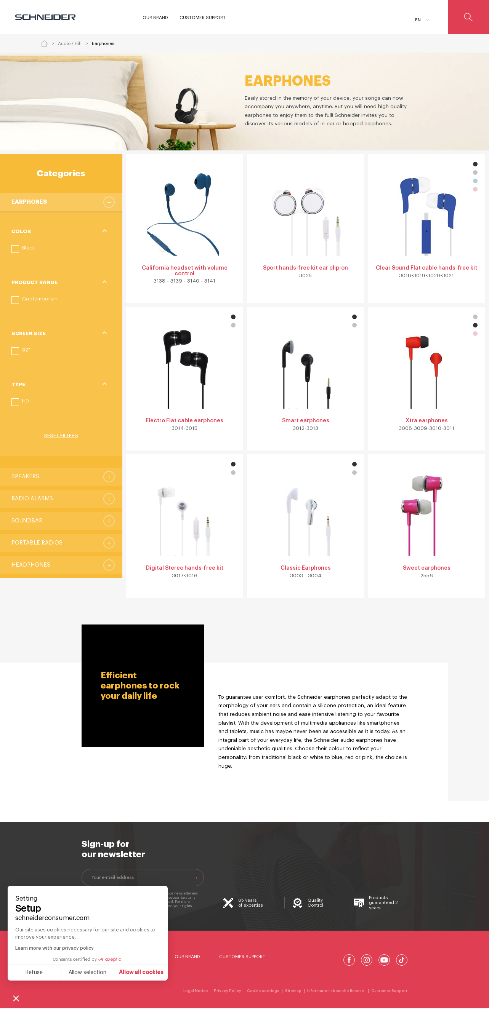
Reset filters (61, 435)
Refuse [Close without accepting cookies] (34, 972)
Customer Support (242, 959)
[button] (23, 249)
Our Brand (187, 959)
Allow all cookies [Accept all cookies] (141, 972)
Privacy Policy (227, 993)
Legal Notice (195, 993)
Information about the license (336, 993)
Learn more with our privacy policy (54, 948)
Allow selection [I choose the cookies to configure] (87, 972)
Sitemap (293, 993)
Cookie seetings (263, 993)
